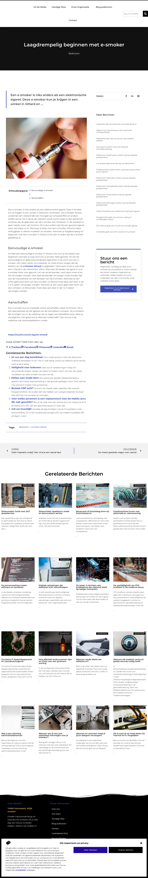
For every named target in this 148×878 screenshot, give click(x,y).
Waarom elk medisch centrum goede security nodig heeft (128, 660)
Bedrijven (74, 53)
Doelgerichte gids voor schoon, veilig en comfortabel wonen (113, 218)
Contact (73, 20)
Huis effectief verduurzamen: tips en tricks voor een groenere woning (55, 661)
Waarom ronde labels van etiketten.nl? (89, 660)
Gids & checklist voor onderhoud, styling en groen (118, 211)
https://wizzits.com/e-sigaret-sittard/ (28, 334)
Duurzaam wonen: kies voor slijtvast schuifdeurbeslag (112, 148)
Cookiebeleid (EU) (60, 833)
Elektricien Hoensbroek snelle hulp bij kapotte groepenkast (116, 187)
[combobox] (133, 14)
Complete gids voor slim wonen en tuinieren (116, 232)
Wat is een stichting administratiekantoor (11, 734)
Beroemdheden (59, 838)
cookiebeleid (20, 870)
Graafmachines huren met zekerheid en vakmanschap (127, 512)
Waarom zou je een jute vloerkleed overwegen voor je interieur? (53, 735)
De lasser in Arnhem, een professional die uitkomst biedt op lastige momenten (91, 587)
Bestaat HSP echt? (22, 388)
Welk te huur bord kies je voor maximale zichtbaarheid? (114, 131)
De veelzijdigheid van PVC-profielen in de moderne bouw (128, 586)
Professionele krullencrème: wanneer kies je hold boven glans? (118, 171)
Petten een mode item (25, 378)
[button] (141, 843)
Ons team (56, 814)
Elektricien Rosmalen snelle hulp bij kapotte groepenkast (116, 179)
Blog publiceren (104, 7)
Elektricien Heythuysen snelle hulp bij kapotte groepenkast (116, 156)
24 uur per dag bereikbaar (27, 357)
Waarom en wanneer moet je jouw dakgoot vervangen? (90, 734)
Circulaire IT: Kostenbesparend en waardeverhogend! (16, 660)
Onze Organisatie (80, 7)
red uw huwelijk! (21, 409)
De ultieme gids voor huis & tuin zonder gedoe (116, 226)
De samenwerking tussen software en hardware (14, 586)
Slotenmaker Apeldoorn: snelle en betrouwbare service (54, 512)
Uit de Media (39, 7)
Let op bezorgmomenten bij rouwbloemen (115, 163)
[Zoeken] (145, 14)
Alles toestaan (90, 850)
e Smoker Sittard (32, 266)
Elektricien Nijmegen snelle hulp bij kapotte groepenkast (116, 204)
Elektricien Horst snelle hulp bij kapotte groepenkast (113, 195)
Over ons (56, 809)
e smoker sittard (38, 427)
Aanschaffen (37, 198)
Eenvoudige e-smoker (42, 190)
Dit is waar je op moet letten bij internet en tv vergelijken (129, 734)
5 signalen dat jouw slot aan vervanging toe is (116, 124)
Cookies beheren (125, 850)
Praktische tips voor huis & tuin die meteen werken (115, 139)
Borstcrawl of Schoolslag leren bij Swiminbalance (92, 512)
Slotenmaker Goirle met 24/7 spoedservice (15, 512)
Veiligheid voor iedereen (26, 367)
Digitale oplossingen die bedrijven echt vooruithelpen (53, 586)
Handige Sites (59, 7)
